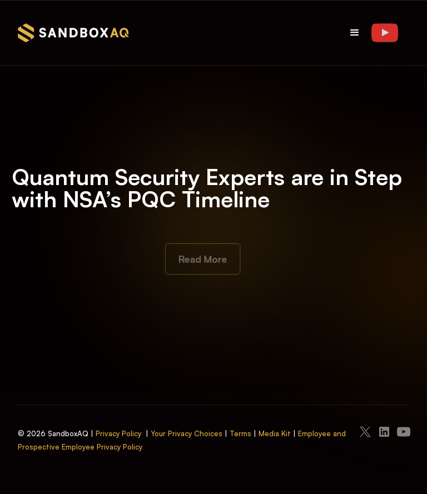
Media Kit (275, 433)
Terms (240, 433)
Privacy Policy (118, 433)
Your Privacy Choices (186, 433)
